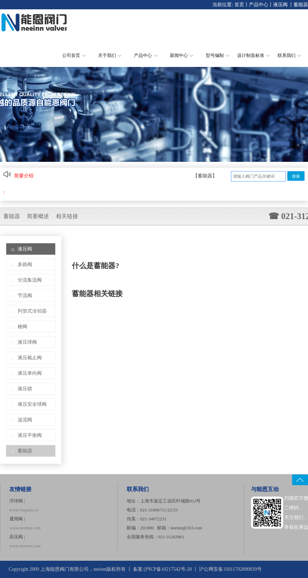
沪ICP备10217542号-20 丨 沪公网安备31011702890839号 (203, 569)
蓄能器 (300, 4)
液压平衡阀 (30, 435)
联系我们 (289, 55)
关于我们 (110, 55)
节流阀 (25, 295)
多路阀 (25, 264)
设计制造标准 (253, 55)
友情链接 (20, 489)
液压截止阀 (30, 357)
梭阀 (22, 326)
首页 (239, 4)
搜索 (296, 176)
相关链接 (67, 216)
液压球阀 (27, 342)
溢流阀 (25, 419)
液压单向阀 (30, 373)
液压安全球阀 (32, 404)
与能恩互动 (265, 489)
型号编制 (217, 55)
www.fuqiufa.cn (23, 509)
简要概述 (38, 216)
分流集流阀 (30, 280)
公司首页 (74, 55)
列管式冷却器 (32, 311)
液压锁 (25, 388)
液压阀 (280, 4)
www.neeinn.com (25, 527)
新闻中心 (181, 55)
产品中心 (258, 4)
